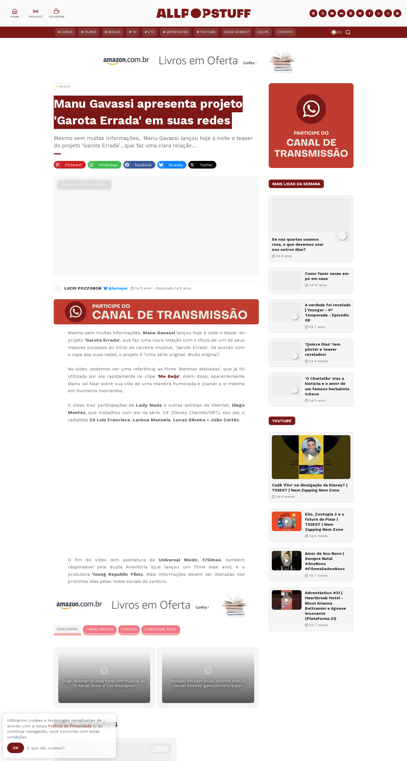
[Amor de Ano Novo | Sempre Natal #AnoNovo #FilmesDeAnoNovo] (287, 560)
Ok (15, 747)
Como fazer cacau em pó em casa (326, 276)
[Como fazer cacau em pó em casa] (287, 280)
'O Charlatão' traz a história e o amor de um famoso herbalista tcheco (327, 386)
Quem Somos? (236, 32)
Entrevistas (177, 32)
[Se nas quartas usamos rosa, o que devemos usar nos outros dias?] (311, 220)
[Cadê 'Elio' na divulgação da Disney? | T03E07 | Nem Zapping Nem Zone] (311, 457)
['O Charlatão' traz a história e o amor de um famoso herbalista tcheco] (287, 385)
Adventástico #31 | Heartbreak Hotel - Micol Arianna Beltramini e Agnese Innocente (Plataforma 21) (325, 605)
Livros (67, 32)
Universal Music (162, 629)
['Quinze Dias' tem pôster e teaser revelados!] (287, 351)
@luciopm (117, 288)
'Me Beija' (169, 376)
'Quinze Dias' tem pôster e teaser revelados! (322, 349)
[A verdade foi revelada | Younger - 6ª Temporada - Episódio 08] (287, 312)
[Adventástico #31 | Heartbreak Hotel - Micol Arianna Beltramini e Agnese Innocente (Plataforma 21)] (287, 600)
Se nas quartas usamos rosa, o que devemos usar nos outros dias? (298, 244)
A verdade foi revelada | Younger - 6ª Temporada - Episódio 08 (327, 313)
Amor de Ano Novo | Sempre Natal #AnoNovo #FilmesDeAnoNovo (325, 561)
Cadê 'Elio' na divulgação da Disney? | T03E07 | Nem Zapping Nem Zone (310, 487)
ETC (151, 32)
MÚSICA (130, 629)
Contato (285, 32)
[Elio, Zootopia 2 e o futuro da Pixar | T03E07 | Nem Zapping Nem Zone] (287, 521)
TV (134, 32)
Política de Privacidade (70, 726)
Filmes (90, 32)
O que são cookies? (46, 748)
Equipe (263, 32)
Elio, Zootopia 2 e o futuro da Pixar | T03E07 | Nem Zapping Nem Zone (324, 522)
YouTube (208, 32)
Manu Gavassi (101, 629)
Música (114, 32)
